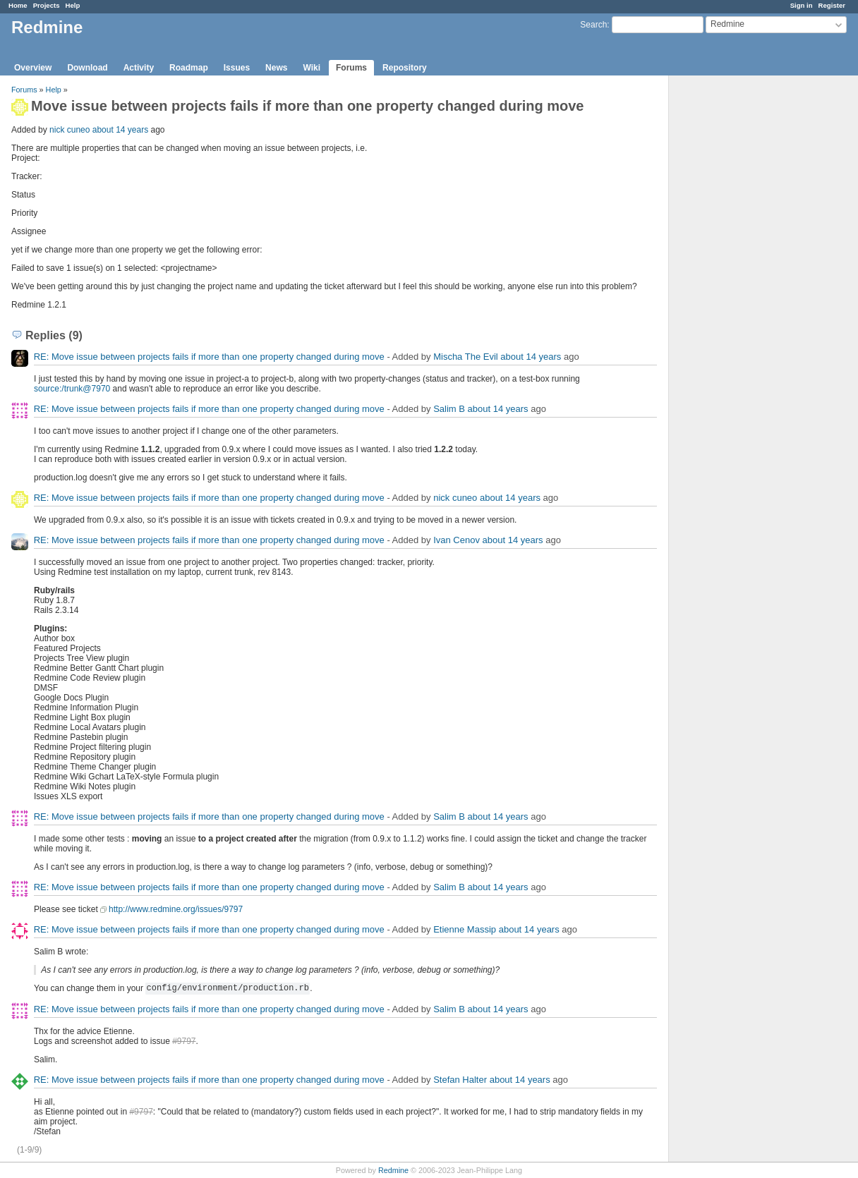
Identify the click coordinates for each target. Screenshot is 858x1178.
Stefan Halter (460, 1079)
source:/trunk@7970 (72, 389)
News (276, 68)
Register (831, 5)
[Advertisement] (739, 297)
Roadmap (188, 68)
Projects (46, 5)
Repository (404, 68)
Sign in (801, 5)
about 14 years (120, 130)
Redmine (393, 1170)
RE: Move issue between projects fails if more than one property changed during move (209, 356)
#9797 (183, 1041)
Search (593, 25)
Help (73, 5)
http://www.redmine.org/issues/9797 (176, 909)
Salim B (449, 408)
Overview (33, 68)
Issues (237, 68)
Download (87, 68)
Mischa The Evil (465, 356)
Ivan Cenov (456, 540)
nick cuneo (69, 130)
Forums (351, 68)
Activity (138, 68)
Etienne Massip (464, 929)
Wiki (311, 68)
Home (18, 5)
